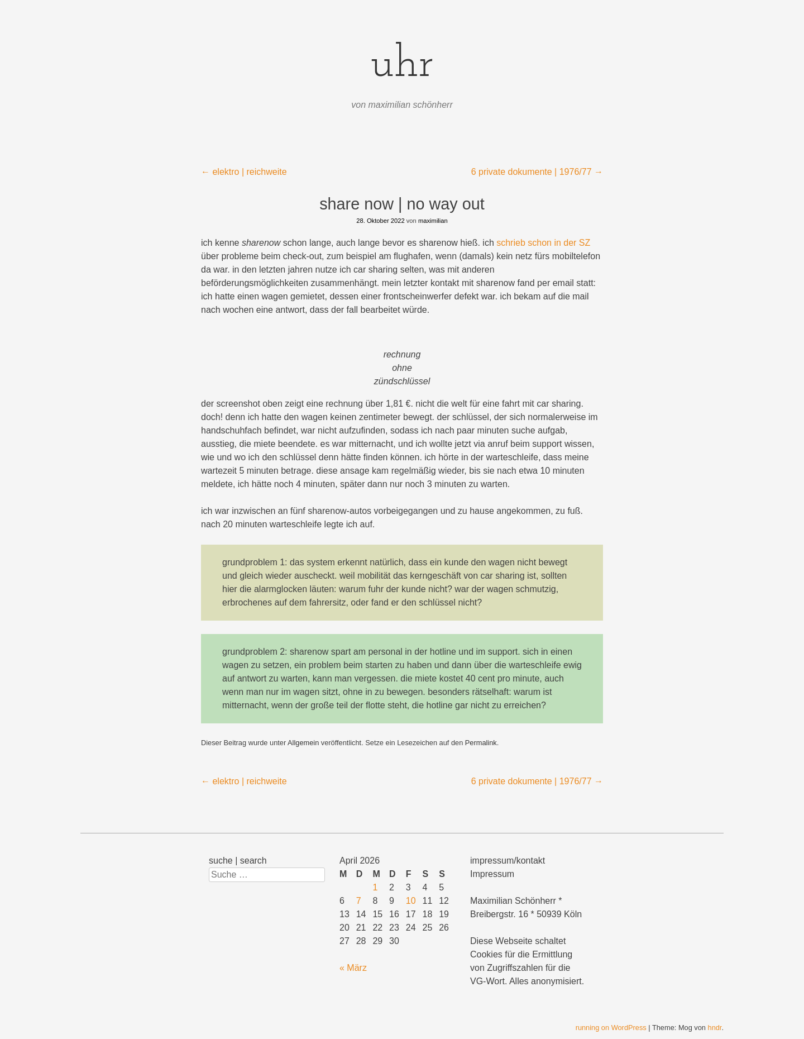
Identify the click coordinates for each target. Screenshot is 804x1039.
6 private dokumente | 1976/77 (537, 172)
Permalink (481, 742)
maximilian (433, 220)
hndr (715, 1027)
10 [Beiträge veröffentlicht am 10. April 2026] (411, 900)
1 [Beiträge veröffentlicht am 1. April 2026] (374, 887)
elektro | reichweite (244, 172)
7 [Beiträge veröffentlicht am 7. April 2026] (358, 900)
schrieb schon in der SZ (543, 242)
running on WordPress (611, 1027)
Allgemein (303, 742)
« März (353, 968)
